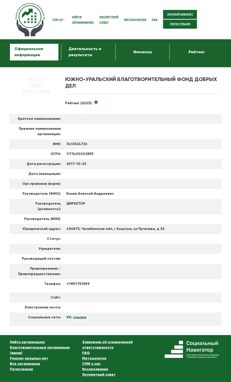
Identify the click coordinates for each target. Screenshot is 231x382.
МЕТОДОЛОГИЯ (135, 20)
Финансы (142, 52)
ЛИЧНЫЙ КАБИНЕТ (180, 14)
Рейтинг (197, 52)
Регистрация (21, 369)
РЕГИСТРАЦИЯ (180, 24)
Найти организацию (27, 342)
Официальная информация (28, 52)
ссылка (79, 317)
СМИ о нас (91, 364)
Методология (94, 358)
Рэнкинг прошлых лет (29, 358)
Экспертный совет (99, 375)
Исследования (95, 369)
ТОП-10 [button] (57, 20)
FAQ (154, 20)
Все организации (25, 364)
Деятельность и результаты (85, 52)
